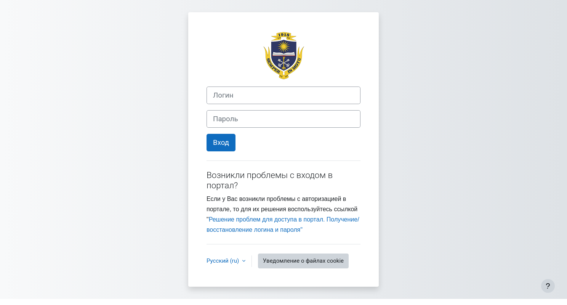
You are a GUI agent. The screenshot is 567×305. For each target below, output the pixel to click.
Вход (221, 142)
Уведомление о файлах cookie (303, 260)
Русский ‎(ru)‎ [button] (223, 260)
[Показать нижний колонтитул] (548, 286)
